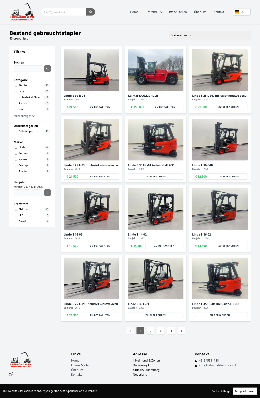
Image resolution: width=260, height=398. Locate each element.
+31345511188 (209, 360)
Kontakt (219, 12)
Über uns (200, 12)
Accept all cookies (245, 391)
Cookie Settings (221, 391)
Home (134, 12)
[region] (130, 391)
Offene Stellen (177, 12)
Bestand (151, 12)
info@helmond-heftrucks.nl (217, 365)
